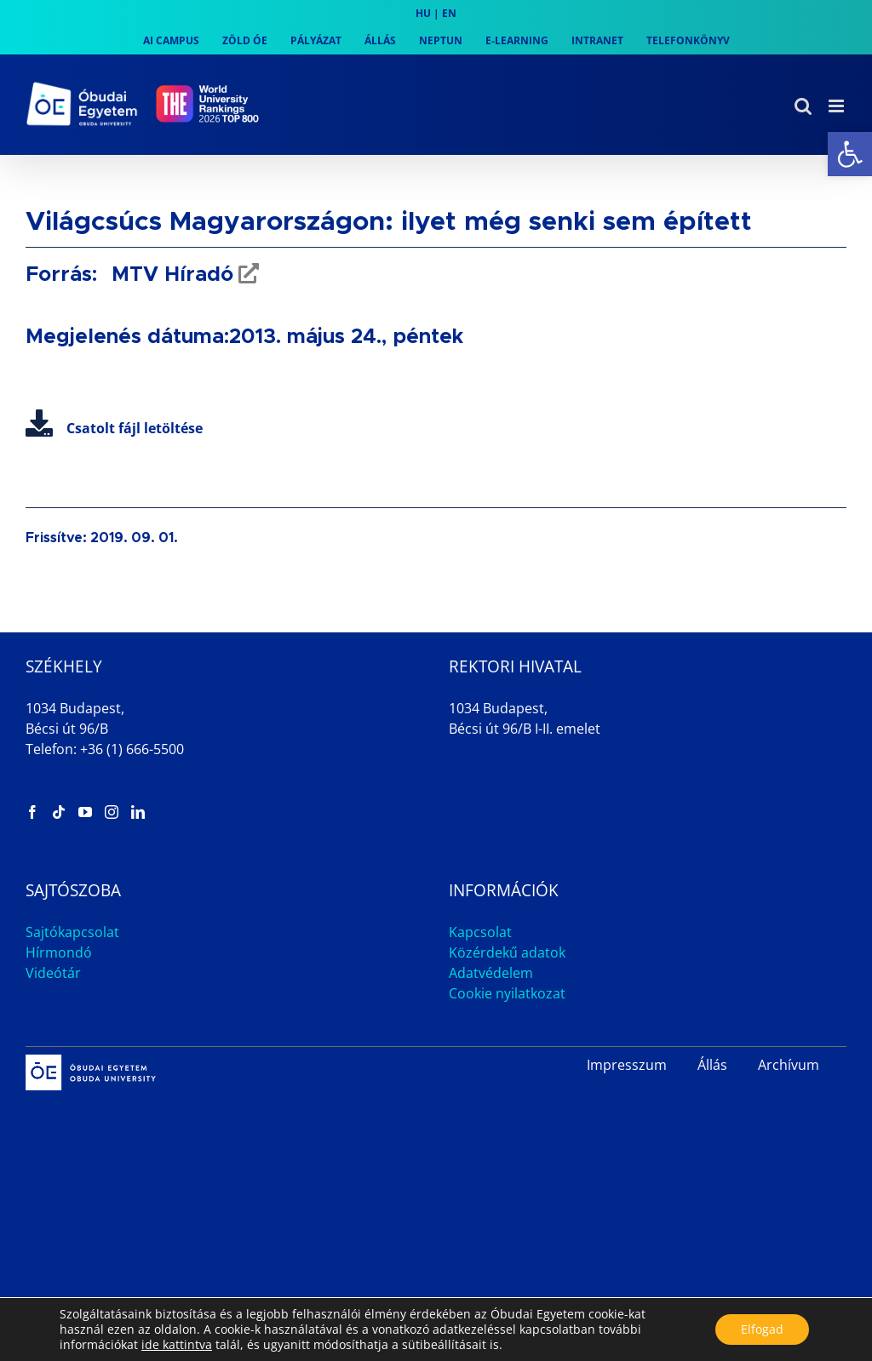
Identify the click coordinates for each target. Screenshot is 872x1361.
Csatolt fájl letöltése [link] (114, 428)
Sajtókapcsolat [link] (72, 932)
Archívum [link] (788, 1064)
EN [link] (449, 13)
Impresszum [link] (627, 1064)
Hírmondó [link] (59, 952)
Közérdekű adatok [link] (507, 952)
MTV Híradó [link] (169, 275)
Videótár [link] (53, 973)
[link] (850, 154)
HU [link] (423, 13)
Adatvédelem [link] (491, 973)
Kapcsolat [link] (480, 932)
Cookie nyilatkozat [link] (507, 993)
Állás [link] (712, 1064)
